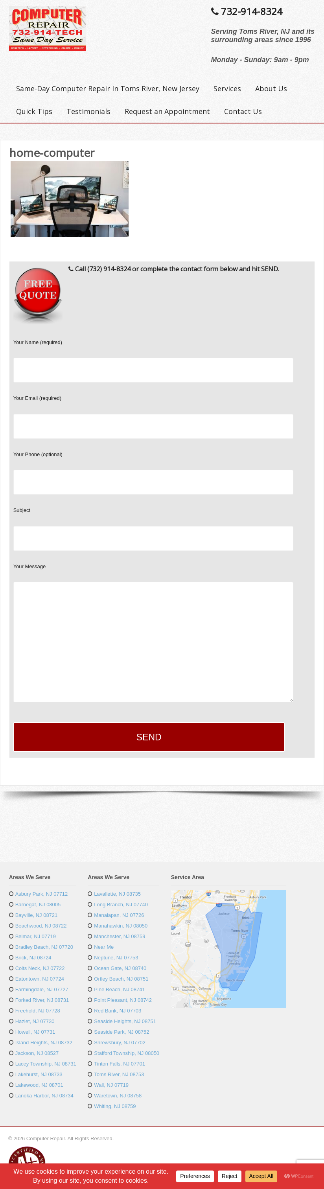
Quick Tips (34, 111)
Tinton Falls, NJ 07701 (119, 1064)
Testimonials (88, 111)
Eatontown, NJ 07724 (39, 979)
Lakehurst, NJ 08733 (39, 1074)
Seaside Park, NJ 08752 (121, 1032)
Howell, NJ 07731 (35, 1032)
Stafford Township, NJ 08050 (126, 1053)
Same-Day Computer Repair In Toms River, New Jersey (107, 88)
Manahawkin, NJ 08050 (120, 926)
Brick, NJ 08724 (33, 958)
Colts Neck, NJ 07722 (40, 968)
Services (227, 88)
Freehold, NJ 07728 (37, 1011)
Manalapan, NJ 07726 (119, 915)
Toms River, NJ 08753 (119, 1074)
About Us (271, 88)
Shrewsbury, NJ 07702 (119, 1042)
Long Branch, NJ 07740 (121, 904)
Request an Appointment (167, 111)
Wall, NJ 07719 (111, 1085)
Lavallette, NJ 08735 (117, 894)
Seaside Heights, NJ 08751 (125, 1021)
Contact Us (243, 111)
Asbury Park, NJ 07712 (41, 894)
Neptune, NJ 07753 (116, 958)
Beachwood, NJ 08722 (41, 926)
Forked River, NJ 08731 (42, 1000)
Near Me (104, 947)
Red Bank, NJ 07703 (117, 1011)
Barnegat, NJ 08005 (38, 904)
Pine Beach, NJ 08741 (119, 989)
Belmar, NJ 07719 (35, 936)
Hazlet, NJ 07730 (35, 1021)
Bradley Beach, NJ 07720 (44, 947)
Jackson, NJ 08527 (37, 1053)
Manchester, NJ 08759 (119, 936)
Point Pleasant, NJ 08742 (123, 1000)
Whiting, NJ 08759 (115, 1106)
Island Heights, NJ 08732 (43, 1042)
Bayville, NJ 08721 (36, 915)
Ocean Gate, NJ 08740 (120, 968)
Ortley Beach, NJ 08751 (121, 979)
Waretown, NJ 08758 (118, 1096)
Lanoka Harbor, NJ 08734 (44, 1096)
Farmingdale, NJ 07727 (41, 989)
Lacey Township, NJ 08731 (45, 1064)
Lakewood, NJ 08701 (39, 1085)
